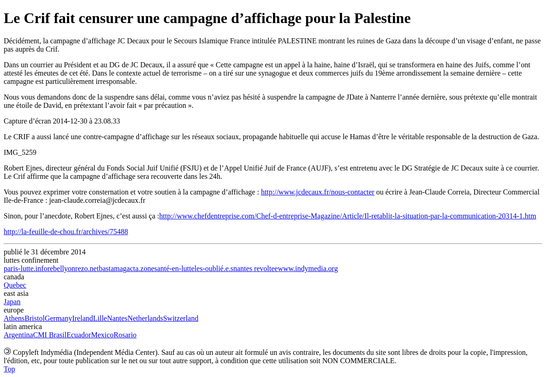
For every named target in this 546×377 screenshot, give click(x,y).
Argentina (18, 335)
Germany (58, 318)
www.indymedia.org (308, 268)
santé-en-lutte (174, 268)
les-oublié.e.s (214, 268)
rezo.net (87, 268)
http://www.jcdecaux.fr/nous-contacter (317, 192)
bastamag (112, 268)
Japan (12, 302)
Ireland (82, 318)
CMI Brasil (49, 335)
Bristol (34, 318)
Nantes (117, 318)
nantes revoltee (255, 268)
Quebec (15, 285)
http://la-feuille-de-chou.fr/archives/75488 (66, 232)
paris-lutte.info (25, 268)
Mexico (102, 335)
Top (9, 369)
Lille (100, 318)
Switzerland (180, 318)
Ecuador (78, 335)
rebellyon (61, 268)
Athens (14, 318)
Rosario (124, 335)
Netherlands (145, 318)
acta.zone (140, 268)
